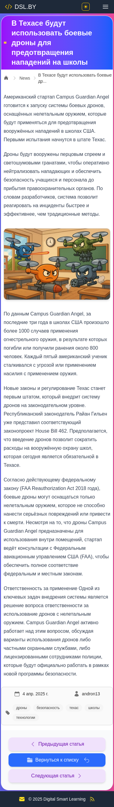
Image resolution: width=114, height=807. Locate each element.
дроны (21, 708)
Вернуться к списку (58, 760)
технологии (25, 717)
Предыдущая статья (57, 744)
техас (73, 708)
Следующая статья (57, 776)
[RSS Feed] (92, 799)
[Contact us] (22, 799)
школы (93, 708)
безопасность (48, 708)
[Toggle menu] (105, 7)
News (24, 78)
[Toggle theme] (86, 7)
